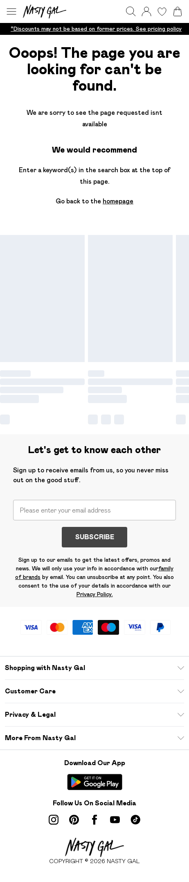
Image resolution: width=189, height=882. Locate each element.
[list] (94, 29)
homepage (118, 201)
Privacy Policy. (94, 594)
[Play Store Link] (94, 782)
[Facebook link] (94, 820)
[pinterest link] (74, 820)
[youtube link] (115, 820)
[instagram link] (54, 820)
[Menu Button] (11, 11)
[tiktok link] (135, 820)
